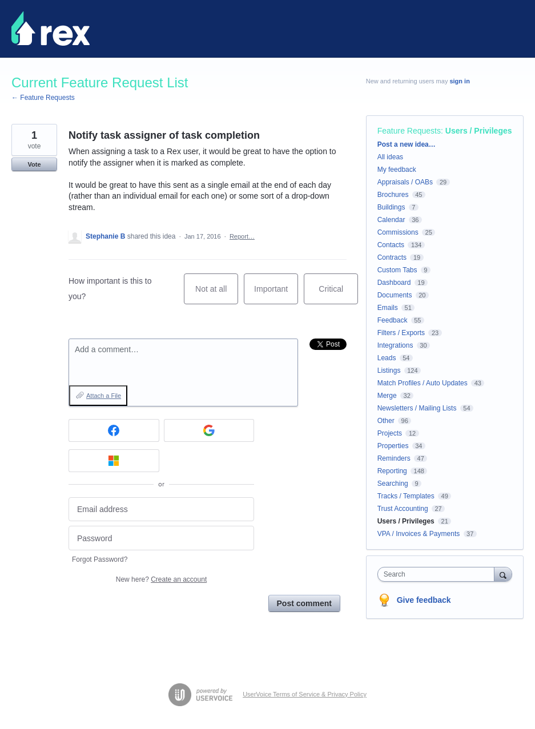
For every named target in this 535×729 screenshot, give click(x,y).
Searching (392, 484)
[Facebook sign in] (114, 430)
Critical (338, 294)
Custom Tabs (397, 270)
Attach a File (103, 395)
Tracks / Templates (406, 496)
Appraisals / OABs (405, 182)
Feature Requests (409, 130)
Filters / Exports (401, 333)
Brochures (393, 195)
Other (386, 421)
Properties (393, 446)
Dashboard (394, 283)
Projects (389, 433)
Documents (394, 295)
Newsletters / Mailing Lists (417, 408)
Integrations (395, 345)
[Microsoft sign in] (114, 460)
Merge (387, 396)
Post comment (304, 603)
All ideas (390, 157)
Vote (34, 164)
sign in (459, 81)
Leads (386, 358)
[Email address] (161, 509)
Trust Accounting (402, 509)
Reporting (392, 471)
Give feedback (424, 600)
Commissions (398, 232)
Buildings (391, 207)
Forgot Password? (99, 559)
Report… (242, 236)
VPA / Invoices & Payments (418, 534)
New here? (161, 579)
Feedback (392, 320)
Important (276, 294)
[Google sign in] (209, 430)
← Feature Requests (43, 98)
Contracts (392, 257)
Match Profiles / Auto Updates (422, 383)
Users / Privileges (478, 130)
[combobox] (438, 574)
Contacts (390, 245)
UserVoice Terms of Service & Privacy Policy (305, 694)
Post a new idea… (406, 144)
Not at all (216, 294)
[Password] (161, 538)
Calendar (391, 220)
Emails (387, 308)
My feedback (396, 170)
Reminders (394, 458)
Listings (389, 370)
